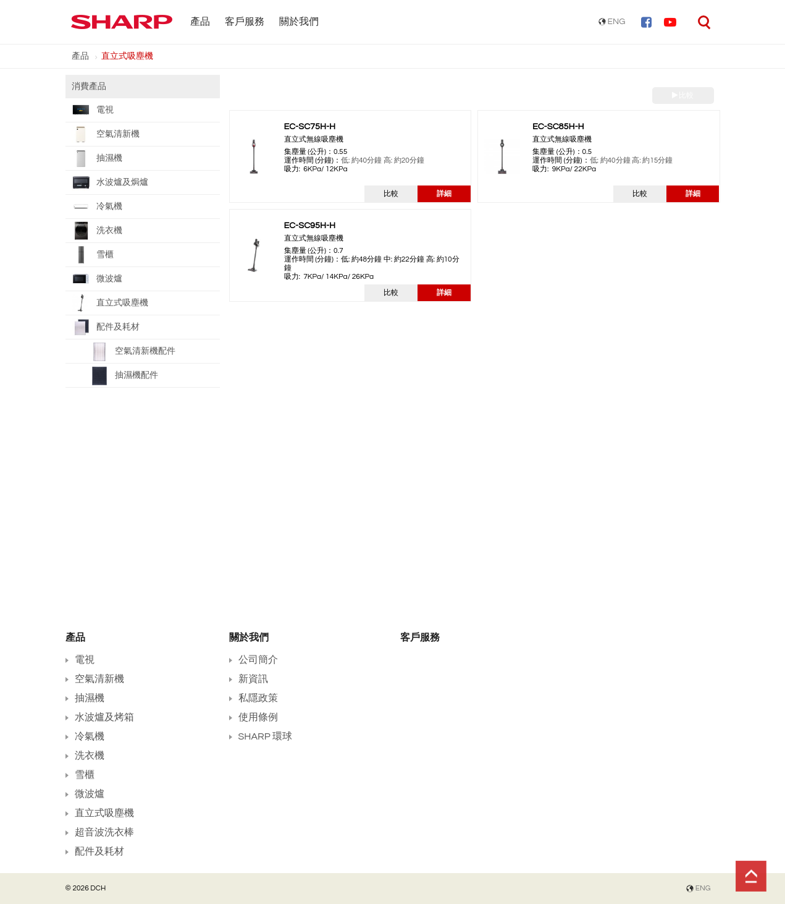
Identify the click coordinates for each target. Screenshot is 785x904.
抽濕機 (97, 158)
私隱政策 (258, 698)
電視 (93, 110)
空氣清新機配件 (145, 351)
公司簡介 (258, 660)
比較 (683, 96)
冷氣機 (97, 206)
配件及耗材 (106, 327)
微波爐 (97, 279)
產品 (200, 22)
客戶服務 (244, 22)
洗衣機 (97, 230)
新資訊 (253, 679)
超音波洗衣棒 (104, 832)
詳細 (444, 194)
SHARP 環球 (265, 736)
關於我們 (299, 22)
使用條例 (258, 717)
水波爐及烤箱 (104, 717)
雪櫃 (93, 255)
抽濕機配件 (136, 375)
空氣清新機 (106, 134)
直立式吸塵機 (110, 303)
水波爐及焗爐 (110, 182)
